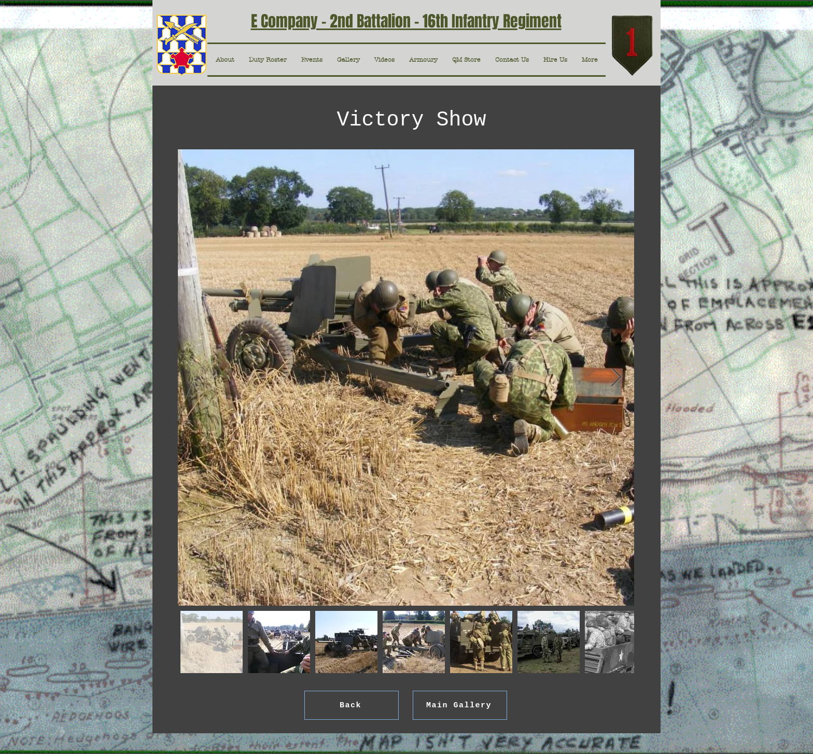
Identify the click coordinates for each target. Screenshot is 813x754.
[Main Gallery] (460, 705)
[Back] (351, 705)
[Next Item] (616, 378)
